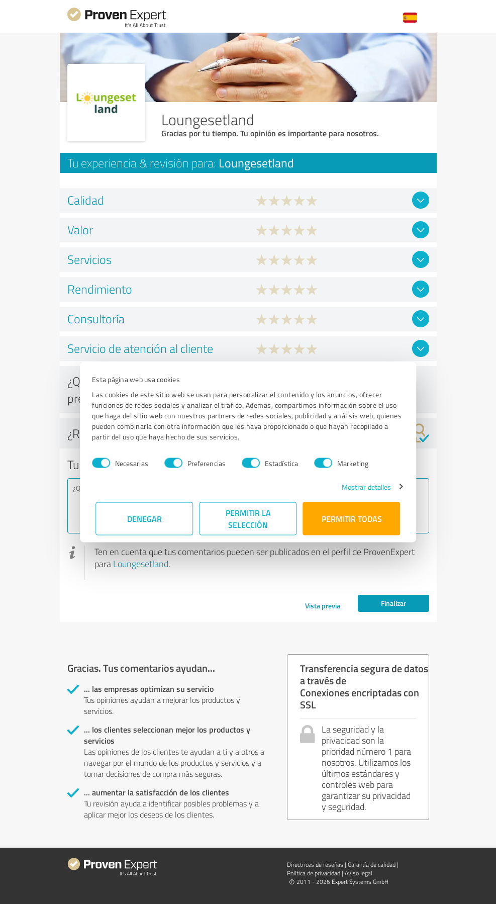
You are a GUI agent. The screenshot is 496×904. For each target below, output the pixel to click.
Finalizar (393, 603)
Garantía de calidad (371, 864)
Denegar (144, 518)
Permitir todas (352, 518)
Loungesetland (140, 564)
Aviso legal (358, 873)
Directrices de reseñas (315, 864)
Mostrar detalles (362, 486)
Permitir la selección (248, 518)
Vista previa (322, 605)
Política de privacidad (313, 873)
